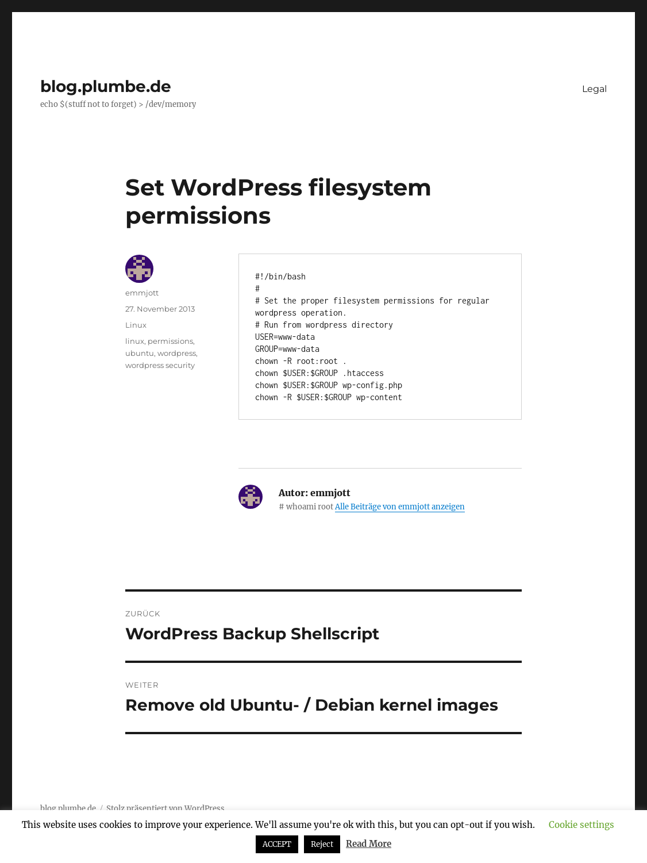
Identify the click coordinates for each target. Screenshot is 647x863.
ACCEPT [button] (277, 844)
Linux (136, 324)
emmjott (142, 292)
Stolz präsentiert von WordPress (165, 809)
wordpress (176, 353)
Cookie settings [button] (581, 824)
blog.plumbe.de (105, 86)
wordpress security (160, 365)
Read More (368, 843)
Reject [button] (322, 844)
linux (134, 341)
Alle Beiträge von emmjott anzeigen (400, 507)
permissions (170, 341)
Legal (594, 88)
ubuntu (139, 353)
